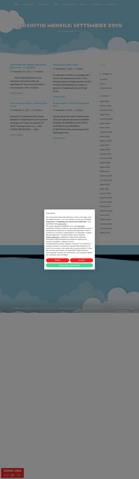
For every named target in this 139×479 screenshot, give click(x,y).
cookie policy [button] (62, 224)
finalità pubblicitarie (53, 237)
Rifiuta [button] (57, 260)
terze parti (80, 226)
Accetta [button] (81, 260)
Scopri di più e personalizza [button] (69, 265)
